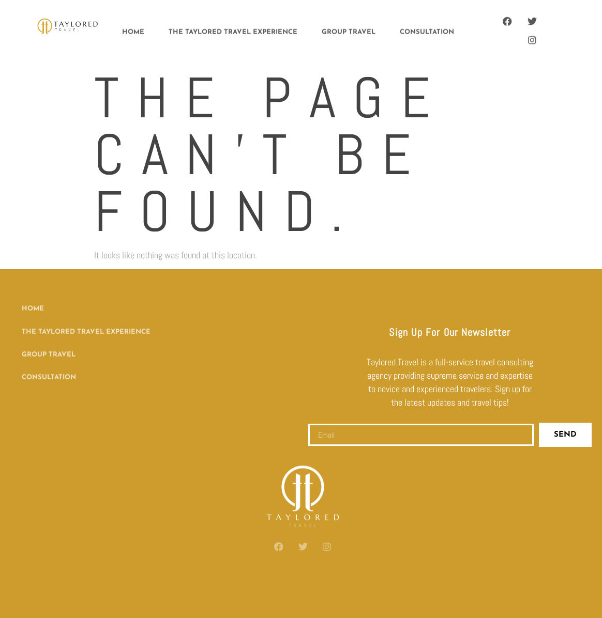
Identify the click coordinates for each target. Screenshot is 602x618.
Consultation (427, 30)
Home (133, 30)
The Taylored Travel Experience (233, 30)
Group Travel (348, 30)
